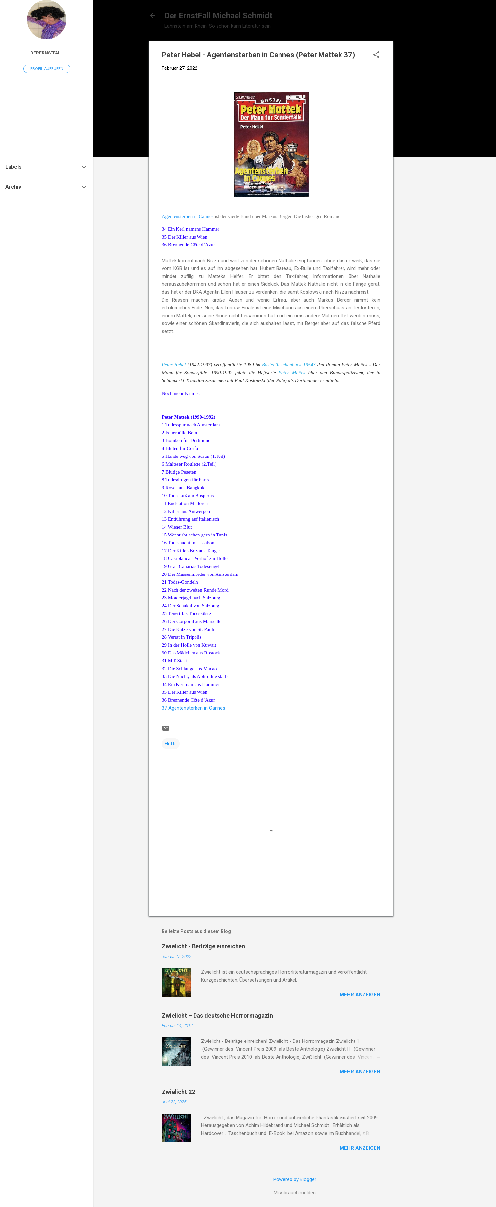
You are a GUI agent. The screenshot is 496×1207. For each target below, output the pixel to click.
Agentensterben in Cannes (188, 216)
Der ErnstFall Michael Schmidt (218, 15)
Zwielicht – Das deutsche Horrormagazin (217, 1015)
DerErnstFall (47, 52)
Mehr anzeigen (360, 995)
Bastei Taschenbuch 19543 (289, 364)
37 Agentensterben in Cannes (193, 708)
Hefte (171, 744)
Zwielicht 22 (178, 1091)
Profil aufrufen (46, 69)
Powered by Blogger (294, 1179)
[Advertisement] (420, 139)
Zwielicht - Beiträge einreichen (203, 946)
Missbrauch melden (295, 1193)
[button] (376, 55)
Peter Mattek (293, 372)
